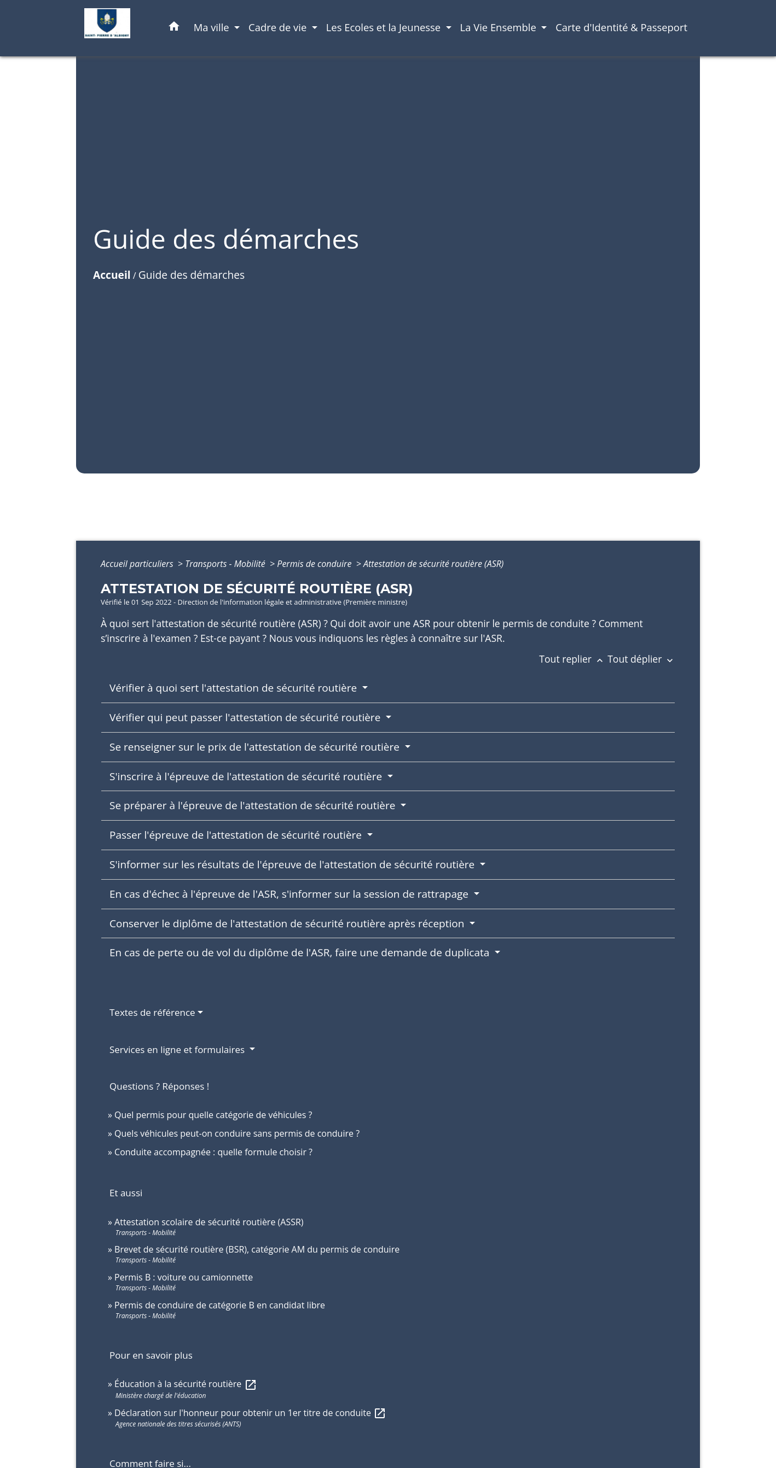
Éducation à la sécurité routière (185, 1384)
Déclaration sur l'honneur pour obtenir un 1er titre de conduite (250, 1413)
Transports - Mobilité (226, 564)
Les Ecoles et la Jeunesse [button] (384, 27)
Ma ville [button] (213, 27)
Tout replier (573, 658)
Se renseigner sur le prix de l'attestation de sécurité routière (255, 747)
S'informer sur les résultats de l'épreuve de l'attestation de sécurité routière (293, 864)
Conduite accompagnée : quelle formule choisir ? (213, 1152)
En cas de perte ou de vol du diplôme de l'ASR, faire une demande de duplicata (300, 952)
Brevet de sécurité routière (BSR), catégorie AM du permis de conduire (256, 1249)
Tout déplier (641, 658)
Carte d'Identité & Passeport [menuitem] (621, 27)
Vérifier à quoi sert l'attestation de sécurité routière (234, 688)
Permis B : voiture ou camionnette (183, 1277)
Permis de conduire (315, 564)
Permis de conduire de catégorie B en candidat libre (219, 1305)
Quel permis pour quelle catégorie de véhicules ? (213, 1115)
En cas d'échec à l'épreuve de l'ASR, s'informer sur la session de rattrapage (290, 894)
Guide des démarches (191, 274)
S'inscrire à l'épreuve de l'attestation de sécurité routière (247, 776)
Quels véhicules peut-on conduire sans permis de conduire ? (237, 1133)
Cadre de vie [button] (278, 27)
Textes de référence (152, 1012)
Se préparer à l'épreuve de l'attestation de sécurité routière (253, 805)
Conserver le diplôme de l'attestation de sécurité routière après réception (288, 923)
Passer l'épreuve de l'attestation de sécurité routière (236, 835)
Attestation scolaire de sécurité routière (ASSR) (208, 1222)
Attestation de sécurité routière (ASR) (433, 564)
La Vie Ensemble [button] (499, 27)
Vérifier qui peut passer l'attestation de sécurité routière (246, 717)
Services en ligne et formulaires (178, 1049)
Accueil (112, 274)
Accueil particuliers (138, 564)
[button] (174, 28)
